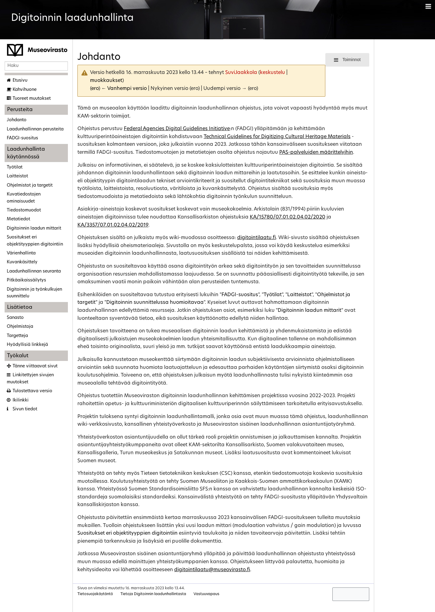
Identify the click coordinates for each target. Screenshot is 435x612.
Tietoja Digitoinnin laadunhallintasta (153, 594)
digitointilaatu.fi (256, 237)
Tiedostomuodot (24, 210)
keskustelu (272, 72)
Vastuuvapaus (206, 594)
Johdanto (16, 120)
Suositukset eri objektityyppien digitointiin (35, 240)
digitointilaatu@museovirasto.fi (212, 569)
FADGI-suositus (22, 138)
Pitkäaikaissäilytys (26, 280)
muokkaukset (106, 80)
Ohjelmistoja (20, 326)
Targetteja (17, 336)
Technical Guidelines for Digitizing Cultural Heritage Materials (277, 136)
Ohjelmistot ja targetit (30, 185)
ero (95, 88)
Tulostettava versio (32, 391)
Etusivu (20, 80)
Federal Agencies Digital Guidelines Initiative (177, 128)
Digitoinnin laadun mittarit (34, 228)
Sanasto (15, 318)
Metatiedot (18, 219)
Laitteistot (17, 176)
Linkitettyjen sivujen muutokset (30, 378)
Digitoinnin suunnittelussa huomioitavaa (155, 302)
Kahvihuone (25, 89)
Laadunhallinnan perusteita (35, 129)
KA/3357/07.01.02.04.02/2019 (112, 225)
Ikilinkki (21, 400)
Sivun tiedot (25, 409)
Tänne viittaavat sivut (35, 366)
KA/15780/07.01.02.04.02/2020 (287, 217)
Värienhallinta (21, 253)
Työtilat (14, 167)
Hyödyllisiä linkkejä (27, 345)
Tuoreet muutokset (32, 98)
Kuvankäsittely (22, 262)
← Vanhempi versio (124, 88)
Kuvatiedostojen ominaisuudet (24, 197)
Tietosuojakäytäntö (95, 594)
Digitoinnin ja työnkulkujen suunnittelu (34, 293)
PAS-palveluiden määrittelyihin (316, 152)
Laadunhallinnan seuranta (34, 271)
